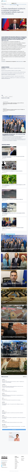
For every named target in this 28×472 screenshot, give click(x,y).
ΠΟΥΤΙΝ (3, 96)
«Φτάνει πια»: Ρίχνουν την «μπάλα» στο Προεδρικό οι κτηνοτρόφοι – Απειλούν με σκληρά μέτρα (12, 354)
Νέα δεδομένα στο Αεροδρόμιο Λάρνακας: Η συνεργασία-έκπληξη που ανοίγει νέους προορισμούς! (13, 68)
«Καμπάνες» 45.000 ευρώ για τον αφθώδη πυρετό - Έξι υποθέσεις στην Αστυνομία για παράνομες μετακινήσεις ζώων (13, 78)
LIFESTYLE (3, 393)
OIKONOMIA (16, 461)
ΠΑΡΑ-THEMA (3, 424)
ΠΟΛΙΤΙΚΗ (3, 420)
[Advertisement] (14, 88)
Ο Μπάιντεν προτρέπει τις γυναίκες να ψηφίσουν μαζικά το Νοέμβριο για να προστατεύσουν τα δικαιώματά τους (14, 110)
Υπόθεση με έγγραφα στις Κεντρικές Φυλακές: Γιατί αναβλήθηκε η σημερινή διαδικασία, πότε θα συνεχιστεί (13, 319)
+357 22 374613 (4, 465)
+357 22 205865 (4, 464)
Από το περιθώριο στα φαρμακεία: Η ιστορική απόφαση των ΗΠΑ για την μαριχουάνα (13, 185)
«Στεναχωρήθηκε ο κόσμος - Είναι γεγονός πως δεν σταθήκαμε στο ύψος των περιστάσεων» (13, 404)
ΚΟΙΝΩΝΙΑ (3, 379)
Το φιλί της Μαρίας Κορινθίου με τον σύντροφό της (9, 391)
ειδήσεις (24, 61)
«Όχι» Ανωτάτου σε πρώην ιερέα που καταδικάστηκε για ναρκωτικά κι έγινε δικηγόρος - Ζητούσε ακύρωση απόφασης (14, 337)
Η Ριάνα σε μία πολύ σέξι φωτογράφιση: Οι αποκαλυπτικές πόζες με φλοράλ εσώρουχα (13, 72)
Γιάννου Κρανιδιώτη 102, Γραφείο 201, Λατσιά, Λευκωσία (4, 463)
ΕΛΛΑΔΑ (3, 415)
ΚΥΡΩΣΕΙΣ (6, 96)
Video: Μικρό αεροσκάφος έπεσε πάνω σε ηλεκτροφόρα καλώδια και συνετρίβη (13, 213)
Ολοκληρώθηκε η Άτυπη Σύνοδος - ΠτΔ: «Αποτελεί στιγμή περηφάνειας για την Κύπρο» (13, 135)
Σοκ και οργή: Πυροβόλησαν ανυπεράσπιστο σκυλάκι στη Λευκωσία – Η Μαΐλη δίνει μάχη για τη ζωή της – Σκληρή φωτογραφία (13, 371)
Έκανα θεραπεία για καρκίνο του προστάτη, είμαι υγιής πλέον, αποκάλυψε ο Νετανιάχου (13, 157)
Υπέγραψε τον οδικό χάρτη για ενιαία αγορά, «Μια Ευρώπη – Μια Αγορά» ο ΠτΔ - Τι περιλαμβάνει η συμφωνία (14, 267)
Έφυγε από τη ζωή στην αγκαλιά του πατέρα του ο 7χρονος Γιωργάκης (11, 70)
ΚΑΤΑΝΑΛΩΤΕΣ (10, 96)
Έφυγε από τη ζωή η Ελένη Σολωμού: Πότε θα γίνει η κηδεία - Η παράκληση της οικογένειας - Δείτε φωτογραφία (13, 382)
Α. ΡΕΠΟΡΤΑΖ (3, 384)
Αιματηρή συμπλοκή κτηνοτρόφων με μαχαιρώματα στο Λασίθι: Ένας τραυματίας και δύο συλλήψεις (14, 418)
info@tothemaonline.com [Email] (4, 467)
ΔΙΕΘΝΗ (3, 410)
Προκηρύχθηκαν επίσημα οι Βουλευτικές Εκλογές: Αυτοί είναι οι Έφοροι (14, 302)
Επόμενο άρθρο (5, 108)
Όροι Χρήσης (22, 458)
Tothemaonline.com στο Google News (11, 61)
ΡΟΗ (4, 376)
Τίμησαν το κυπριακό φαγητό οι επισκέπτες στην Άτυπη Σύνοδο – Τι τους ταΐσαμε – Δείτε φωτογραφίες (13, 427)
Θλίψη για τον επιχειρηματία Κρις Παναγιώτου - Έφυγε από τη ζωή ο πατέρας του (12, 76)
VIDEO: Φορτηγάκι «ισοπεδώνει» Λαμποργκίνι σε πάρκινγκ (12, 199)
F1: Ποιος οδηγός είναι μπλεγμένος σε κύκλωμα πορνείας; (12, 170)
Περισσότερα (14, 429)
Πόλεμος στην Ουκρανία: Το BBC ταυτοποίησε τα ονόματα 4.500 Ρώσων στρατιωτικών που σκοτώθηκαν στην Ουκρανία (13, 103)
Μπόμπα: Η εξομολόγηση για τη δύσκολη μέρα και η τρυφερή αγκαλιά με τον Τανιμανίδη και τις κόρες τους (12, 395)
